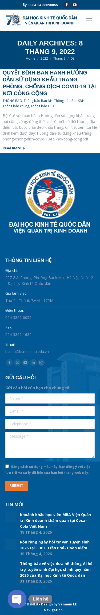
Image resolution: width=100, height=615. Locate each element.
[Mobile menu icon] (89, 20)
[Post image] (10, 517)
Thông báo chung (16, 106)
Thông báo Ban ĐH (38, 100)
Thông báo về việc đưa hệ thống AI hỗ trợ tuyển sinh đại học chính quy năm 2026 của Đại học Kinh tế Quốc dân (56, 569)
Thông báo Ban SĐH (69, 100)
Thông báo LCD (42, 106)
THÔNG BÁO (12, 100)
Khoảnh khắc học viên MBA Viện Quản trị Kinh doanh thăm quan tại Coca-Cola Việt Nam (55, 520)
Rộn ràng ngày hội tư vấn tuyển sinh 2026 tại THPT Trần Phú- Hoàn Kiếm (55, 544)
